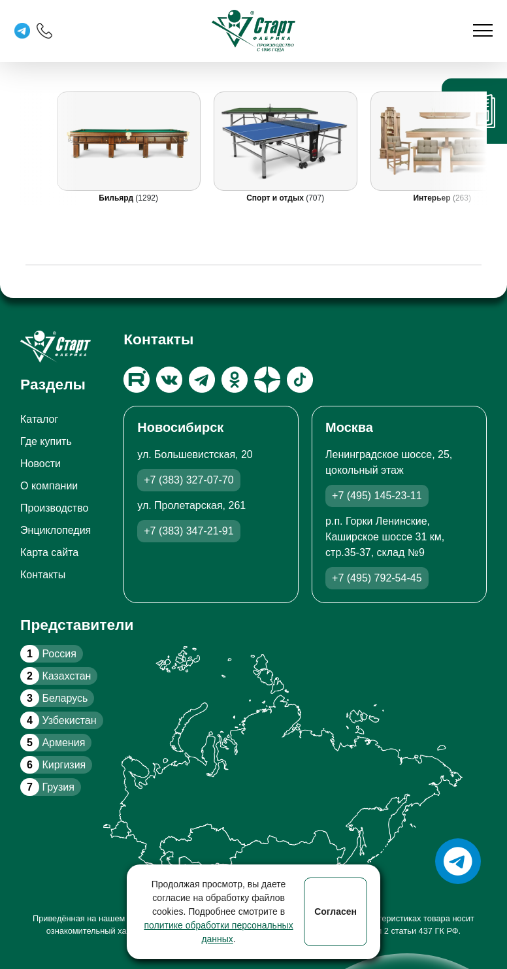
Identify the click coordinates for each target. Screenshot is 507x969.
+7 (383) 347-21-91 (188, 530)
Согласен (335, 911)
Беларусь (54, 698)
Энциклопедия (55, 530)
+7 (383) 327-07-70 (188, 479)
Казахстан (55, 676)
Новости (40, 463)
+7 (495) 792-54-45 (376, 577)
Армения (52, 742)
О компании (49, 485)
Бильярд (117, 198)
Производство (54, 508)
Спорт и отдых (276, 198)
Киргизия (53, 765)
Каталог (39, 419)
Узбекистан (58, 720)
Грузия (47, 787)
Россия (48, 654)
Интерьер (432, 198)
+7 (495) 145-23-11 (376, 495)
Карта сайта (49, 552)
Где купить (46, 441)
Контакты (42, 574)
